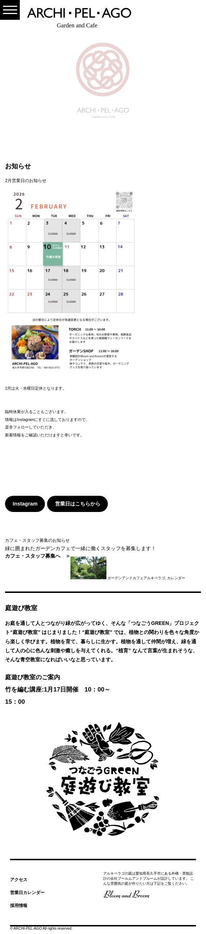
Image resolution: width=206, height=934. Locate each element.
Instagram (25, 504)
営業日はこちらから (77, 504)
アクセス (18, 879)
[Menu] (10, 10)
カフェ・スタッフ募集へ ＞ (37, 556)
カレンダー (176, 578)
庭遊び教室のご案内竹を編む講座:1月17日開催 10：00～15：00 (57, 689)
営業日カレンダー (27, 892)
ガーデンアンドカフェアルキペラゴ (136, 578)
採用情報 (18, 905)
